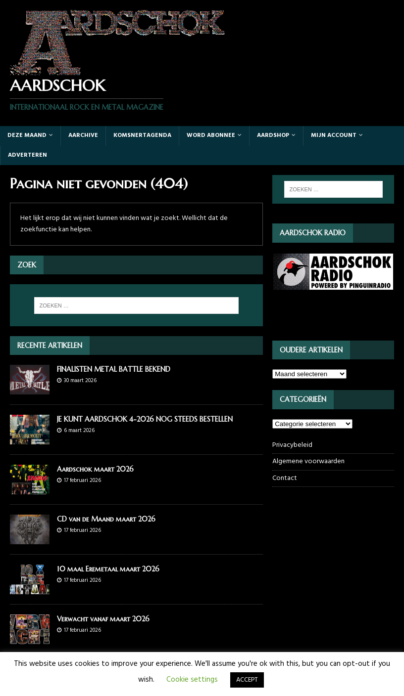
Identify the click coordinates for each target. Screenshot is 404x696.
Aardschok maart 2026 (95, 469)
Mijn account (333, 135)
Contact (284, 478)
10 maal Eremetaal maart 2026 (108, 569)
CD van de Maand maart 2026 (106, 519)
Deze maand (27, 135)
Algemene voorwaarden (308, 461)
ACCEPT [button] (247, 680)
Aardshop (273, 135)
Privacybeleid (292, 445)
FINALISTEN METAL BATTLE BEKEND (113, 369)
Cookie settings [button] (192, 680)
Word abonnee (211, 135)
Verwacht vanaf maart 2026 (103, 618)
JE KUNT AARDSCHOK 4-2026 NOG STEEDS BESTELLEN (145, 419)
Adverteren (27, 155)
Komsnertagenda (142, 135)
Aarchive (83, 135)
